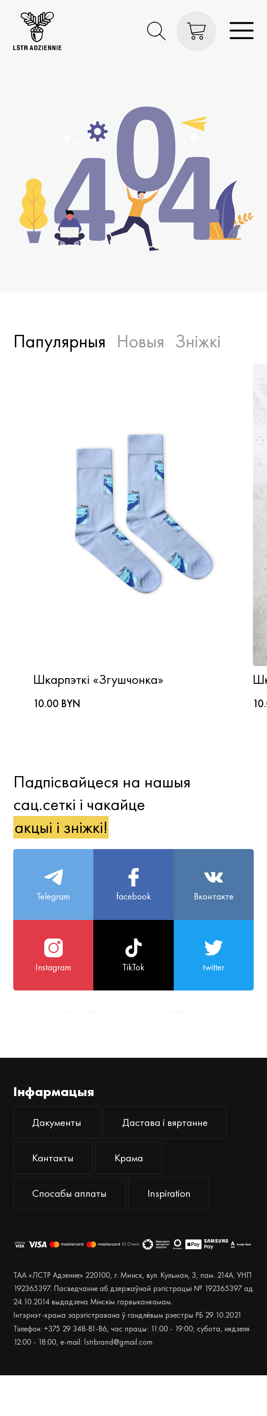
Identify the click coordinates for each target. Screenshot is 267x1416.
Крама (129, 1158)
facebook (133, 885)
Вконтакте (214, 885)
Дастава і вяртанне (165, 1123)
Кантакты (53, 1158)
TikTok (133, 956)
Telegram (53, 885)
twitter (213, 956)
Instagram (53, 956)
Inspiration (169, 1194)
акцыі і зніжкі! (61, 827)
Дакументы (57, 1123)
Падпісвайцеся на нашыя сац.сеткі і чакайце (102, 804)
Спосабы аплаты (70, 1194)
